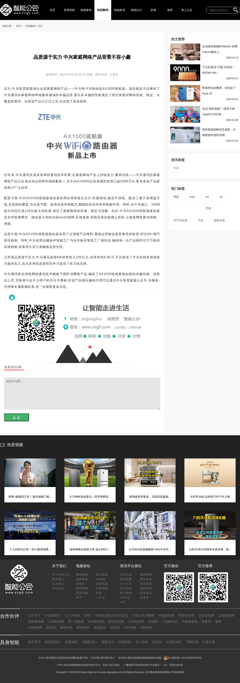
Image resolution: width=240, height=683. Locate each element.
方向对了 (34, 615)
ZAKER (125, 597)
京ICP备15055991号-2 (103, 657)
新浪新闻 (126, 579)
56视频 (101, 579)
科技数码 (102, 10)
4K (221, 196)
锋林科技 (66, 627)
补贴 (192, 196)
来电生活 (99, 627)
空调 (208, 208)
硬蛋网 (115, 627)
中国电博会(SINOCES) (111, 615)
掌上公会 (186, 10)
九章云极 (208, 642)
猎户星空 (34, 642)
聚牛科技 (83, 627)
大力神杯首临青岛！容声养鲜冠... (90, 496)
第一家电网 (76, 621)
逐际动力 (108, 642)
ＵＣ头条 (126, 583)
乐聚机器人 (90, 642)
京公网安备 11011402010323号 (182, 658)
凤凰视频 (82, 593)
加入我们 (58, 583)
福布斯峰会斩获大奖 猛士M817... (90, 549)
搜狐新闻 (146, 588)
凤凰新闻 (146, 583)
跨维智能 (71, 642)
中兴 (176, 168)
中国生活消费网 (143, 615)
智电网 (153, 621)
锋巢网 (206, 621)
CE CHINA (72, 615)
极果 (218, 621)
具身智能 (69, 10)
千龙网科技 (170, 621)
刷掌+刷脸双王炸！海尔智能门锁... (30, 496)
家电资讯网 (116, 621)
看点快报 (126, 593)
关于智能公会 (61, 574)
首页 (52, 10)
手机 (200, 220)
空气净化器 (180, 220)
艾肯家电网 (226, 615)
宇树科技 (192, 642)
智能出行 (136, 10)
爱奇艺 (80, 583)
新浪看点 (146, 593)
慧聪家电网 (36, 621)
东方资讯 (126, 588)
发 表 (16, 418)
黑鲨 (176, 196)
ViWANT (146, 627)
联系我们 (58, 579)
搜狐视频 (102, 583)
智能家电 (86, 10)
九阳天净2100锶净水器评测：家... (210, 549)
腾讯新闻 (146, 579)
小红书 (100, 597)
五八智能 (141, 642)
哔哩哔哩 (82, 588)
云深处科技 (174, 642)
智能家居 (119, 10)
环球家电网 (96, 621)
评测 (153, 10)
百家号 (144, 597)
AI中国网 (130, 627)
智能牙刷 (219, 220)
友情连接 (58, 588)
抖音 (99, 593)
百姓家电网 (206, 615)
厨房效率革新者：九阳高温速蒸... (150, 496)
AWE (87, 615)
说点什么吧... (82, 393)
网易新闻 (146, 574)
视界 (170, 10)
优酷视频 (82, 579)
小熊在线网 (136, 621)
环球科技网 (186, 615)
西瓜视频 (102, 574)
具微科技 (124, 642)
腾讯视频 (82, 574)
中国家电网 (166, 615)
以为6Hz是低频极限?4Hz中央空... (150, 549)
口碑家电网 (56, 621)
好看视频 (102, 588)
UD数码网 (35, 627)
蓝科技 (51, 627)
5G (207, 196)
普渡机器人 (53, 642)
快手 (79, 597)
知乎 (123, 602)
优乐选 (157, 642)
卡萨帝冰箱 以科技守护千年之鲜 (210, 496)
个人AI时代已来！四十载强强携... (30, 549)
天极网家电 (190, 621)
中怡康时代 (53, 615)
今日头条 (126, 574)
